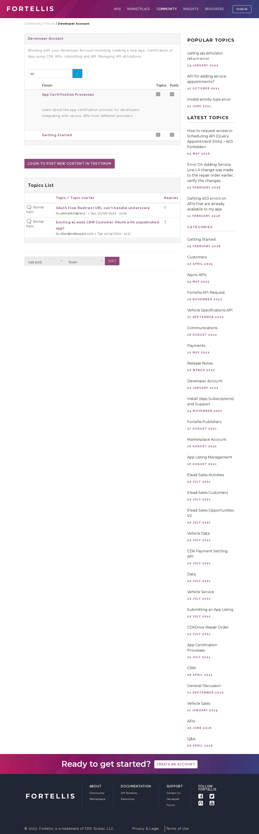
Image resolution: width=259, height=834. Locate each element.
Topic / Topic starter (75, 198)
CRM (191, 668)
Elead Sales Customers (207, 492)
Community (32, 23)
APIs (117, 9)
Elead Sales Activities (205, 475)
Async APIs (196, 275)
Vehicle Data (198, 533)
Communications (202, 328)
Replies (171, 198)
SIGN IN (242, 9)
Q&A (191, 739)
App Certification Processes (68, 94)
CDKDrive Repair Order (208, 627)
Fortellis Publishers (204, 422)
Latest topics (208, 117)
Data (191, 574)
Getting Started (57, 135)
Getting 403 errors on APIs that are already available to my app (206, 203)
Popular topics (211, 40)
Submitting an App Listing (210, 609)
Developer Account (46, 38)
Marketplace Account (206, 439)
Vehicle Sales (198, 703)
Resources (214, 9)
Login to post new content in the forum (69, 163)
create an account (176, 764)
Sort (112, 261)
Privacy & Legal (145, 828)
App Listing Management (209, 457)
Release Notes (200, 363)
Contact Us (173, 793)
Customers (197, 257)
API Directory (129, 793)
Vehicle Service (200, 592)
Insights (190, 9)
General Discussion (204, 686)
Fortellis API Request (206, 292)
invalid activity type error (209, 99)
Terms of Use (177, 828)
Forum (50, 23)
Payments (196, 346)
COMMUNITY (167, 9)
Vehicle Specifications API (210, 310)
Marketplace (138, 9)
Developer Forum (173, 802)
